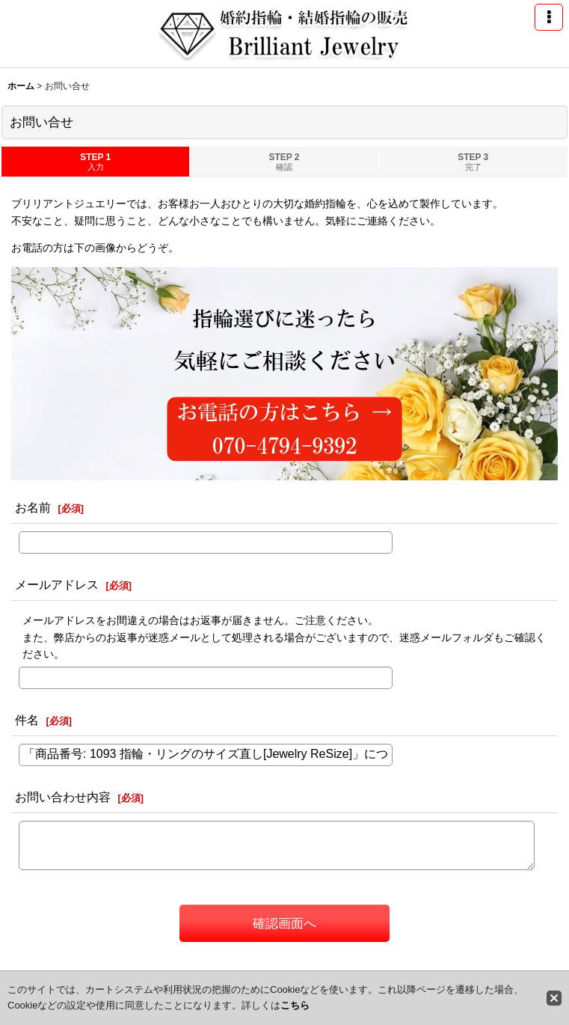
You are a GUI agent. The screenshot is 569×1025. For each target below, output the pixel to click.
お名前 (33, 507)
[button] (549, 17)
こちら (295, 1005)
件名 (27, 719)
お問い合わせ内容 (63, 797)
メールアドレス (57, 584)
